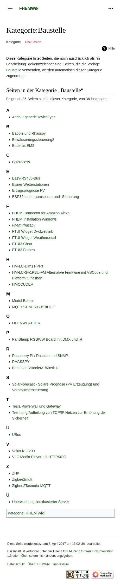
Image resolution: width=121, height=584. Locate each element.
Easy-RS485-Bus (26, 178)
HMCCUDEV (22, 284)
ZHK (15, 473)
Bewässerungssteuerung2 (33, 140)
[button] (10, 9)
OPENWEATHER (26, 323)
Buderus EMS (23, 145)
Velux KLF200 (23, 451)
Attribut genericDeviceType (33, 117)
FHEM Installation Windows (34, 219)
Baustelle (13, 70)
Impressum (61, 564)
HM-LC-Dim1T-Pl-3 (27, 266)
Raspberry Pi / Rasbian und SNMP (40, 356)
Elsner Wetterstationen (30, 184)
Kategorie (15, 513)
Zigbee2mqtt (22, 479)
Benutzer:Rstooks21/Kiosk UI (35, 368)
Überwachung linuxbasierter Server (40, 502)
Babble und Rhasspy (29, 133)
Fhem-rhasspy (23, 225)
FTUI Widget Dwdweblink (32, 231)
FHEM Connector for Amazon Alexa (40, 213)
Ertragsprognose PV (28, 190)
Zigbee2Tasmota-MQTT (31, 486)
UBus (16, 434)
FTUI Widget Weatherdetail (34, 238)
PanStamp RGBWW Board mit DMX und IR (47, 339)
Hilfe (111, 48)
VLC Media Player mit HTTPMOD (39, 457)
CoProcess (21, 162)
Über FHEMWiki (39, 564)
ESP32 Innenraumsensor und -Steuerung (45, 197)
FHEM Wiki (35, 513)
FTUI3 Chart (22, 244)
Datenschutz (16, 564)
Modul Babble (23, 301)
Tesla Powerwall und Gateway (36, 406)
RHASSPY (20, 362)
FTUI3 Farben (23, 250)
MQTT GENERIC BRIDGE (33, 307)
